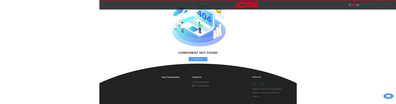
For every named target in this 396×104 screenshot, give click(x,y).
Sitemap (381, 92)
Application (326, 4)
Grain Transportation (170, 77)
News (312, 4)
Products (284, 4)
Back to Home (198, 59)
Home (271, 4)
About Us (299, 4)
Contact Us (342, 4)
